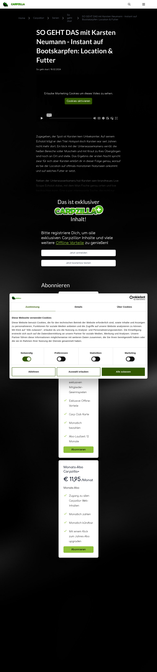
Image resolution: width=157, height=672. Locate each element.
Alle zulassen (123, 371)
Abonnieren (78, 449)
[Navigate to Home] (15, 4)
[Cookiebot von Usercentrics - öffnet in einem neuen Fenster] (131, 298)
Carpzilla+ (38, 18)
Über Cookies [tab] (124, 306)
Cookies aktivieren (78, 101)
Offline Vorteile (70, 243)
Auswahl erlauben (78, 371)
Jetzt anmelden (78, 253)
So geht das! (69, 18)
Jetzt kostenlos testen (78, 263)
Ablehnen (33, 371)
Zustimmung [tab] (33, 306)
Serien (55, 18)
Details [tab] (78, 306)
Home (21, 18)
